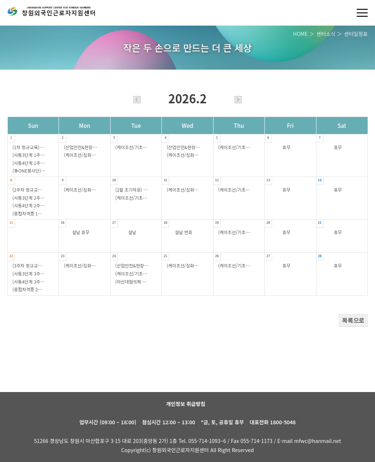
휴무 (286, 147)
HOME (300, 33)
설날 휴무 (81, 232)
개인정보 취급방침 (185, 403)
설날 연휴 (184, 232)
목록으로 (353, 320)
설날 (132, 232)
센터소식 (325, 33)
